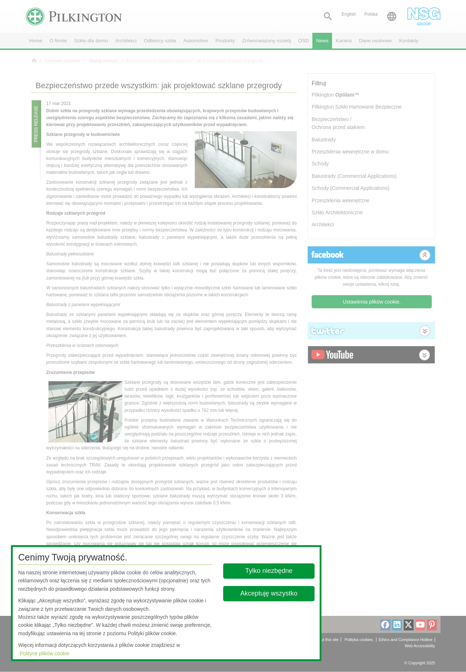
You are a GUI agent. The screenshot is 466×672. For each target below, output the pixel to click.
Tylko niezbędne (269, 570)
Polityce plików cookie (45, 653)
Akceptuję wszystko (268, 593)
